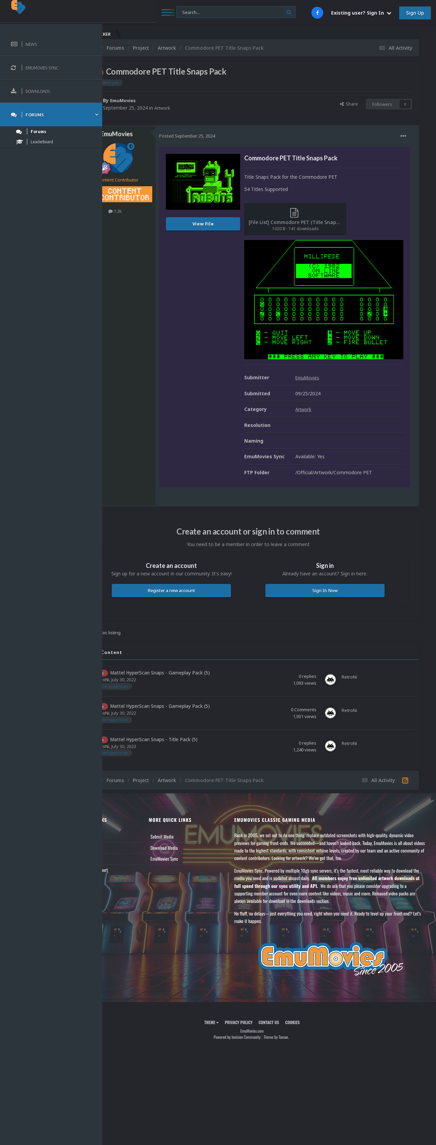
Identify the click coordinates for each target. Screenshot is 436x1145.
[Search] (183, 12)
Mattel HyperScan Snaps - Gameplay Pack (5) (194, 654)
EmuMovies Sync (191, 841)
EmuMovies (158, 100)
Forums (120, 829)
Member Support (128, 851)
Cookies (309, 1004)
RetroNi (135, 662)
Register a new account (197, 572)
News (118, 818)
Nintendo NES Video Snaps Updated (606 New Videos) (391, 34)
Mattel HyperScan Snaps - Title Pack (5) (188, 721)
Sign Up (415, 13)
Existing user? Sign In (361, 13)
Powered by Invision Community (254, 1019)
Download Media (190, 829)
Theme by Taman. (293, 1019)
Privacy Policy (255, 1004)
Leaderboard (124, 841)
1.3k (149, 211)
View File (237, 224)
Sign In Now (333, 572)
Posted (221, 136)
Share (349, 104)
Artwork (197, 108)
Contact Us (123, 863)
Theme (228, 1004)
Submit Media (188, 818)
